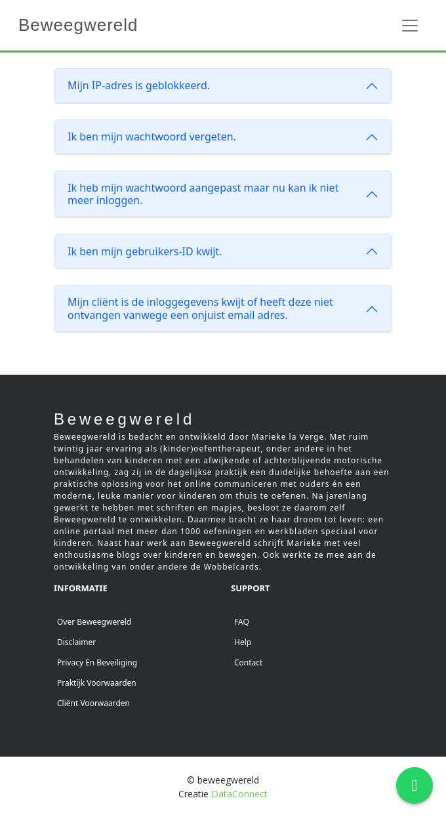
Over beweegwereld (94, 621)
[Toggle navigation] (410, 25)
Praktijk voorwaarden (96, 682)
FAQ (241, 621)
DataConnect (239, 793)
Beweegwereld (78, 25)
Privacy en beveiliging (97, 662)
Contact (248, 662)
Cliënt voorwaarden (93, 703)
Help (242, 642)
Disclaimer (76, 642)
